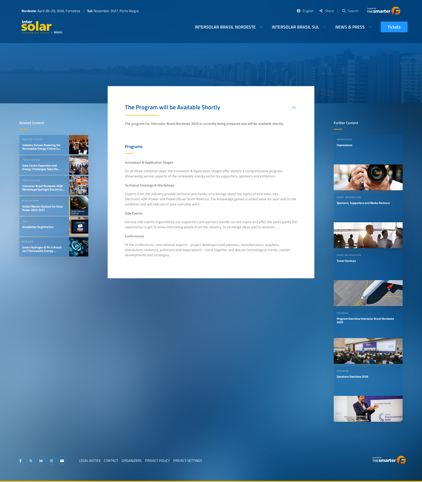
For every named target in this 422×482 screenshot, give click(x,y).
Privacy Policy (157, 460)
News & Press (350, 27)
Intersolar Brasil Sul (295, 27)
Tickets (394, 27)
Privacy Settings (187, 460)
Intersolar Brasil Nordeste (225, 27)
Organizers (132, 460)
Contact (111, 460)
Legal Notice (90, 460)
